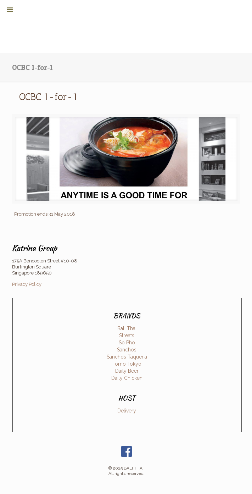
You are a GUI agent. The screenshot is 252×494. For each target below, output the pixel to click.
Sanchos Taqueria (127, 357)
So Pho (127, 342)
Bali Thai (126, 328)
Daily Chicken (126, 378)
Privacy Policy (26, 284)
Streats (126, 335)
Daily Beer (127, 371)
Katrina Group (34, 248)
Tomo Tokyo (126, 364)
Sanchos (126, 350)
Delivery (126, 410)
